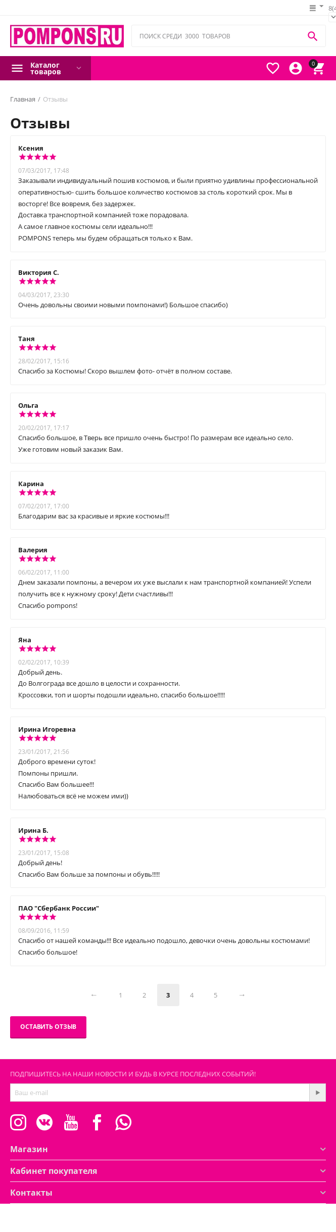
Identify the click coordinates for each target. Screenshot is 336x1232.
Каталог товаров (45, 68)
